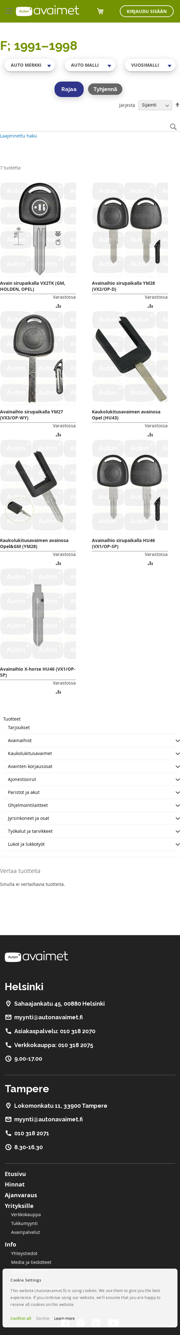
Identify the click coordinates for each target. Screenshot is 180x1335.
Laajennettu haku (18, 136)
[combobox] (29, 65)
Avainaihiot (20, 740)
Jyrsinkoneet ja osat (28, 818)
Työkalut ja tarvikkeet (30, 831)
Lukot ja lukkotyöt (26, 844)
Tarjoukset (19, 727)
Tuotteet (12, 719)
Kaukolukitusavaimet (30, 753)
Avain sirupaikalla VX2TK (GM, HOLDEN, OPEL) (32, 286)
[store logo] (47, 10)
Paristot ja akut (24, 792)
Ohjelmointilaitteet (28, 805)
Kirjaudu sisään (147, 11)
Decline (42, 1318)
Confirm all (20, 1318)
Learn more (64, 1318)
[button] (58, 305)
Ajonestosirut (22, 779)
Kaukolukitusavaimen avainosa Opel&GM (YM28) (34, 543)
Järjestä (127, 105)
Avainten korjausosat (30, 766)
